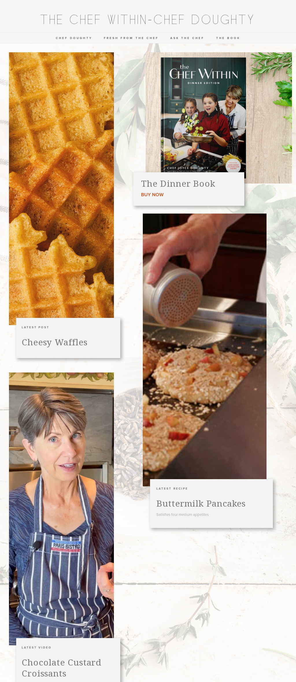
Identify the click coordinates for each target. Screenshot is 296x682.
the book (228, 38)
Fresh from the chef (131, 38)
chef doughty (74, 38)
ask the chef (187, 38)
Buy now (152, 195)
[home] (148, 20)
